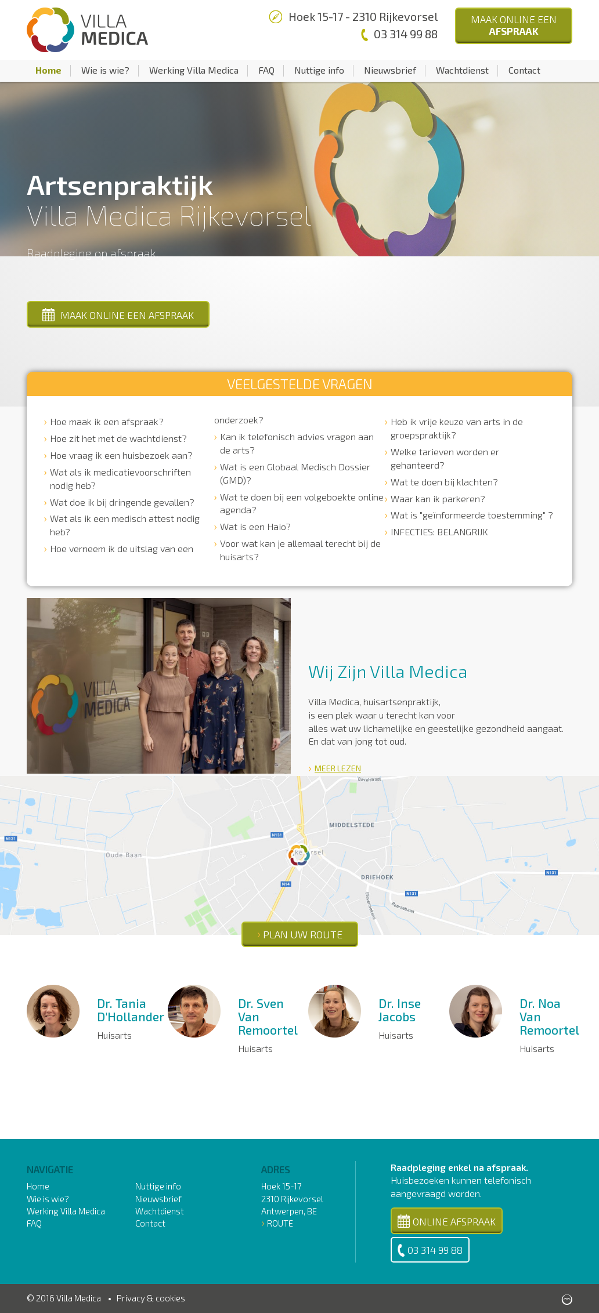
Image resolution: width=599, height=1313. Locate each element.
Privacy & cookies (151, 1298)
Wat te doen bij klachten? (444, 481)
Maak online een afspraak (118, 314)
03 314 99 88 (430, 1250)
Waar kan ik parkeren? (438, 498)
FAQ (266, 69)
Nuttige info (319, 69)
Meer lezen (338, 768)
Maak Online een (514, 25)
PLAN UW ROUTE (302, 934)
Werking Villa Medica (194, 69)
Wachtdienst (462, 69)
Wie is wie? (105, 69)
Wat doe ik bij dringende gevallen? (122, 501)
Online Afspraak (447, 1221)
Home (48, 69)
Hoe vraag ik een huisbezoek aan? (121, 454)
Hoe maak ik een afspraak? (107, 421)
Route (280, 1223)
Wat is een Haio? (255, 526)
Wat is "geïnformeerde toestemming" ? (472, 514)
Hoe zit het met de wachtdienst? (118, 438)
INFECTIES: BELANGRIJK (439, 531)
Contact (524, 69)
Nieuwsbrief (390, 69)
